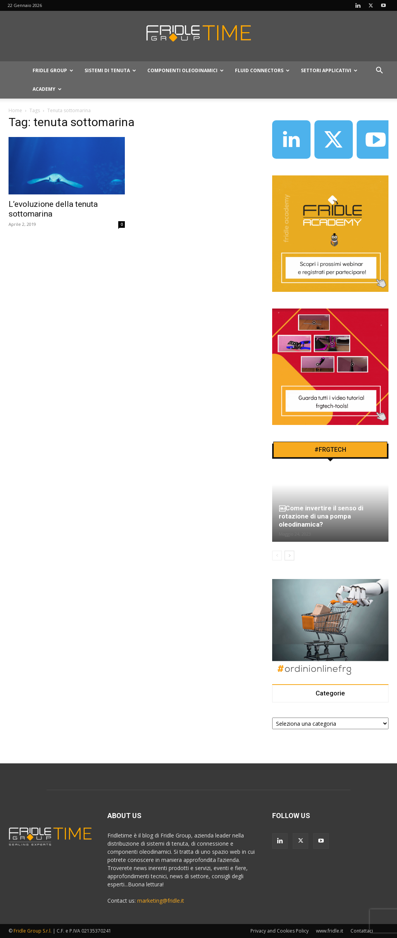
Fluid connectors (262, 70)
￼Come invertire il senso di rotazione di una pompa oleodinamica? (321, 516)
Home (15, 110)
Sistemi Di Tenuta (110, 70)
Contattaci (361, 931)
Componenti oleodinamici (185, 70)
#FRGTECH (330, 450)
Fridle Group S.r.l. (33, 931)
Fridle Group (53, 70)
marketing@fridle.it (160, 900)
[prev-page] (277, 555)
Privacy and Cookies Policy (279, 931)
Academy (47, 89)
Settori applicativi (329, 70)
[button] (379, 71)
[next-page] (289, 555)
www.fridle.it (329, 931)
